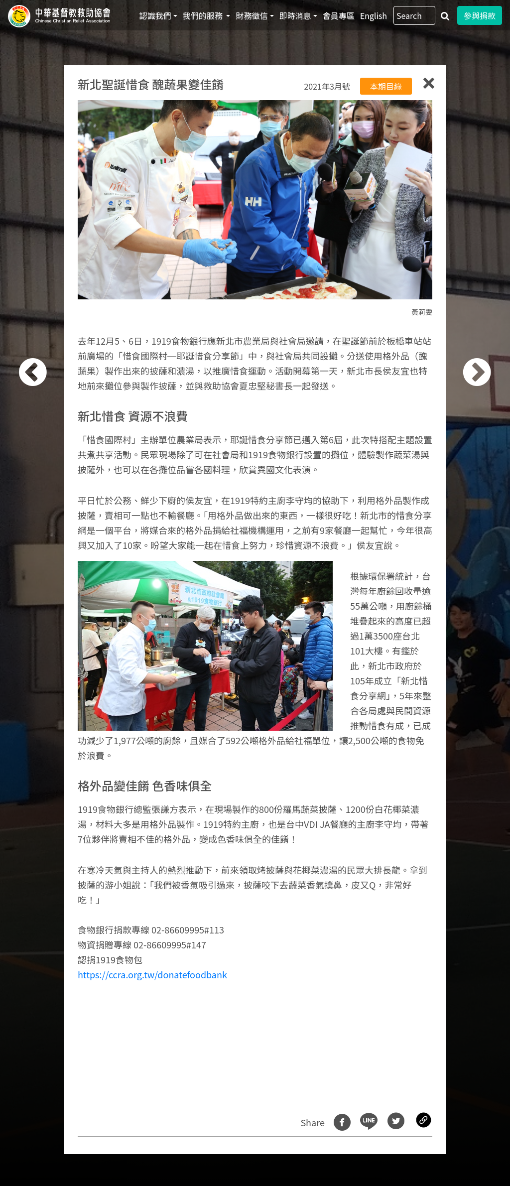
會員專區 (339, 15)
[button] (46, 598)
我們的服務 (204, 15)
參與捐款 (480, 15)
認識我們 (155, 15)
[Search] (414, 15)
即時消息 (295, 15)
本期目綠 (386, 86)
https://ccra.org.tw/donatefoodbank (152, 974)
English (373, 15)
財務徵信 (251, 15)
